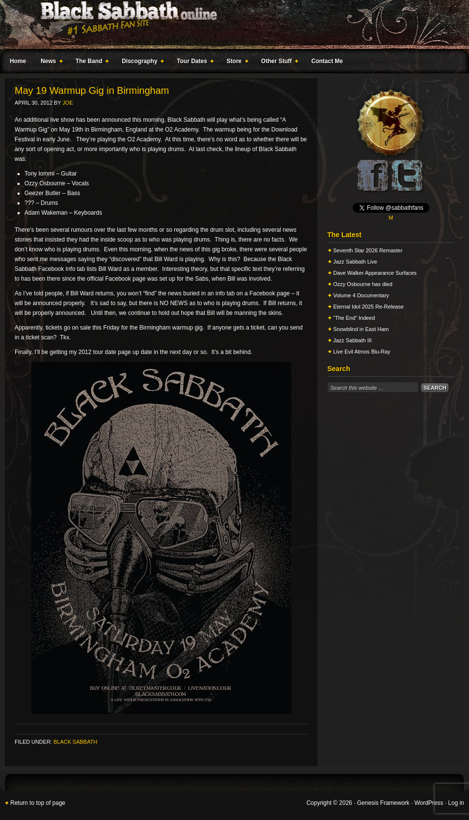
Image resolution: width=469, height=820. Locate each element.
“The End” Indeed (354, 318)
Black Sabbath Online (229, 24)
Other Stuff (277, 62)
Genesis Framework (383, 802)
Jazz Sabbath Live (355, 262)
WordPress (428, 802)
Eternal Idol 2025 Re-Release (368, 307)
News (49, 62)
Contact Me (327, 61)
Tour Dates (193, 62)
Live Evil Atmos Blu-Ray (361, 352)
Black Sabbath (75, 742)
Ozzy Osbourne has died (362, 284)
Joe (68, 103)
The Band (90, 62)
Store (235, 62)
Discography (141, 62)
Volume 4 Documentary (361, 295)
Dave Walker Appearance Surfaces (375, 273)
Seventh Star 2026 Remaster (368, 250)
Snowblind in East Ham (361, 329)
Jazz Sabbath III (352, 340)
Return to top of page (37, 802)
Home (18, 61)
